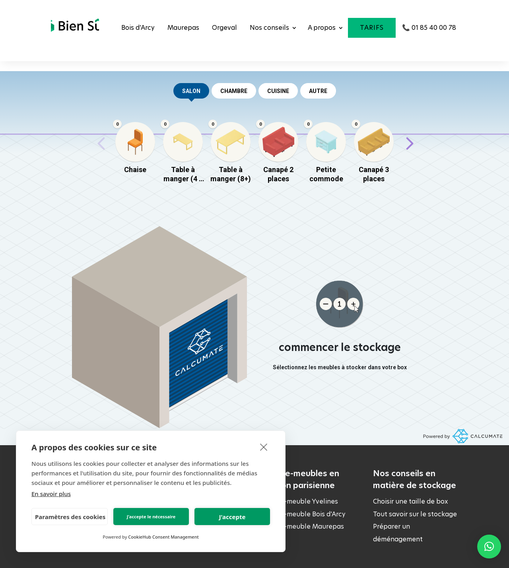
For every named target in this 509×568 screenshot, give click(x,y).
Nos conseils (269, 27)
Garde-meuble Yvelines (302, 501)
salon (191, 93)
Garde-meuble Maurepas (305, 526)
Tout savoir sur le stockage (415, 514)
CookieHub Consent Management (163, 537)
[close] (264, 446)
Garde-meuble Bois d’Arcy (306, 514)
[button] (489, 546)
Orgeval (224, 27)
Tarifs (372, 27)
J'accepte (232, 517)
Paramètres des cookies (70, 517)
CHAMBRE (233, 91)
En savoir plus (51, 494)
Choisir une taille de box (410, 501)
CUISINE (278, 91)
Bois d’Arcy (138, 27)
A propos (322, 27)
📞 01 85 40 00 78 (429, 27)
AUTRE (318, 91)
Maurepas (183, 27)
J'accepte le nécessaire (151, 517)
